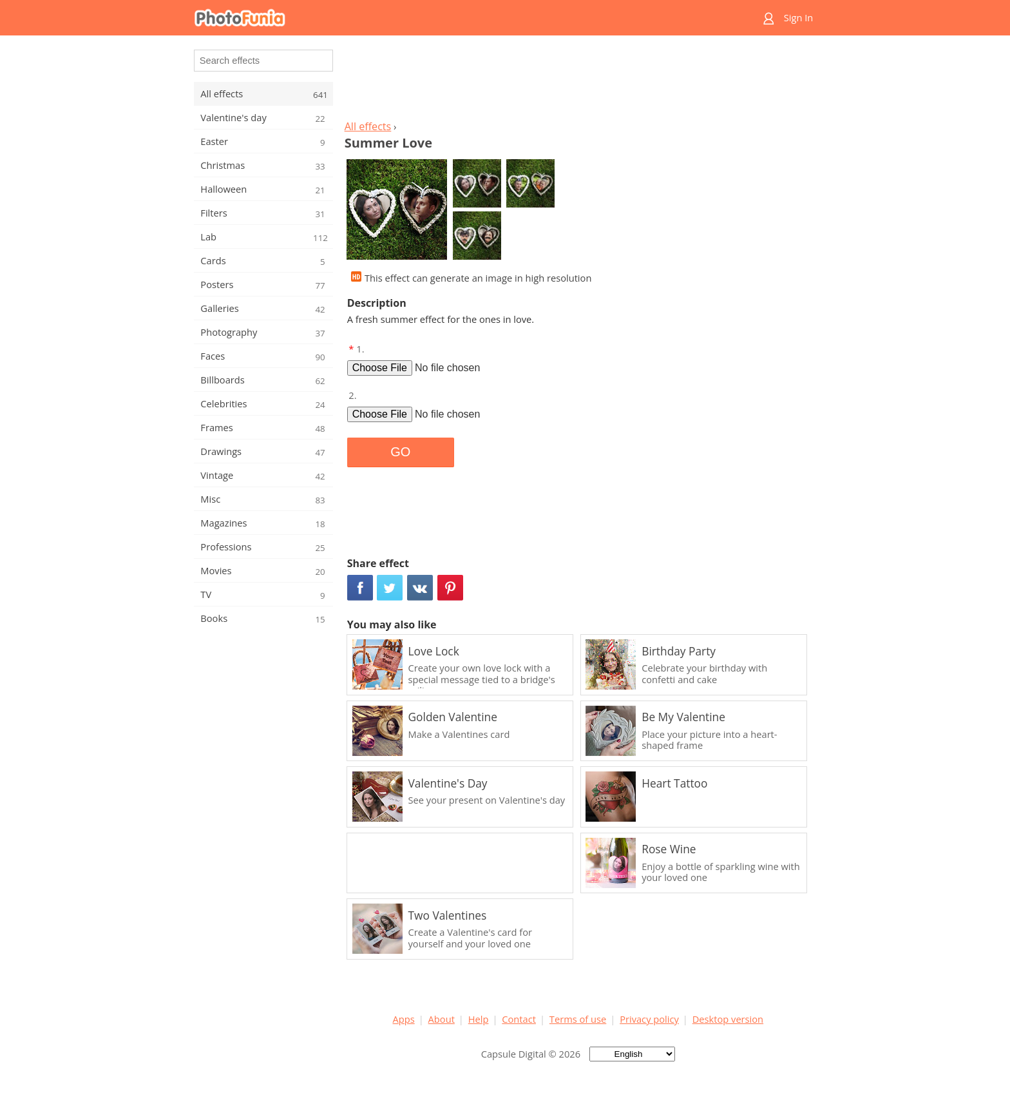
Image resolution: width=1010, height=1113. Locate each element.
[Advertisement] (577, 81)
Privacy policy (649, 1018)
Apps (404, 1018)
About (441, 1018)
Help (478, 1018)
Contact (519, 1018)
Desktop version (727, 1018)
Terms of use (577, 1018)
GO (400, 452)
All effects (368, 126)
